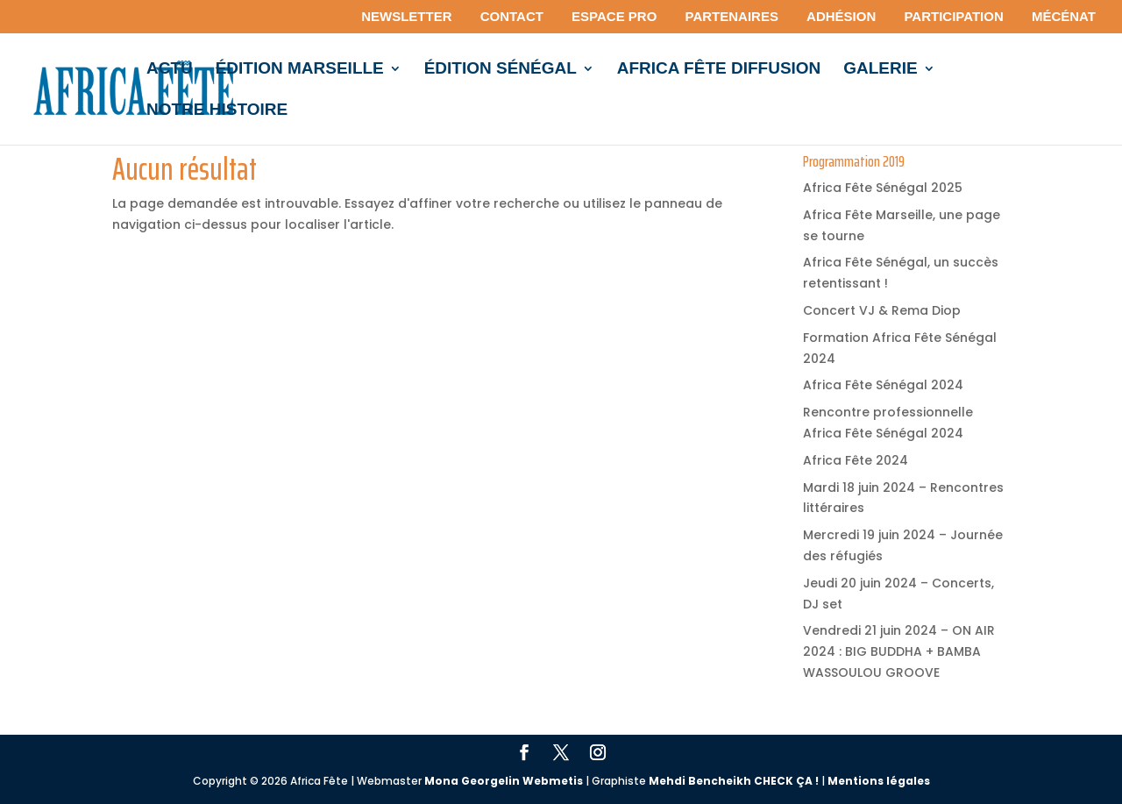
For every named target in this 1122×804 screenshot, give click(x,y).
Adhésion (841, 17)
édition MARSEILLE (300, 69)
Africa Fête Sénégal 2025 (882, 187)
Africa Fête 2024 (855, 460)
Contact (511, 17)
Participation (953, 17)
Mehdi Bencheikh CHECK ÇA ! (734, 780)
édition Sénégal (500, 69)
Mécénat (1064, 17)
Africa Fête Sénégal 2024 (883, 385)
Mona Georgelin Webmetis (503, 780)
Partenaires (731, 17)
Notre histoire (217, 110)
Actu (169, 69)
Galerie (880, 69)
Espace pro (614, 17)
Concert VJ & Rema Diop (882, 310)
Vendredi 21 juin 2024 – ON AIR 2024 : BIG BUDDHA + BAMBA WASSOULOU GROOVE (899, 651)
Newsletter (406, 17)
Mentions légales (878, 780)
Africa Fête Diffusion (719, 69)
